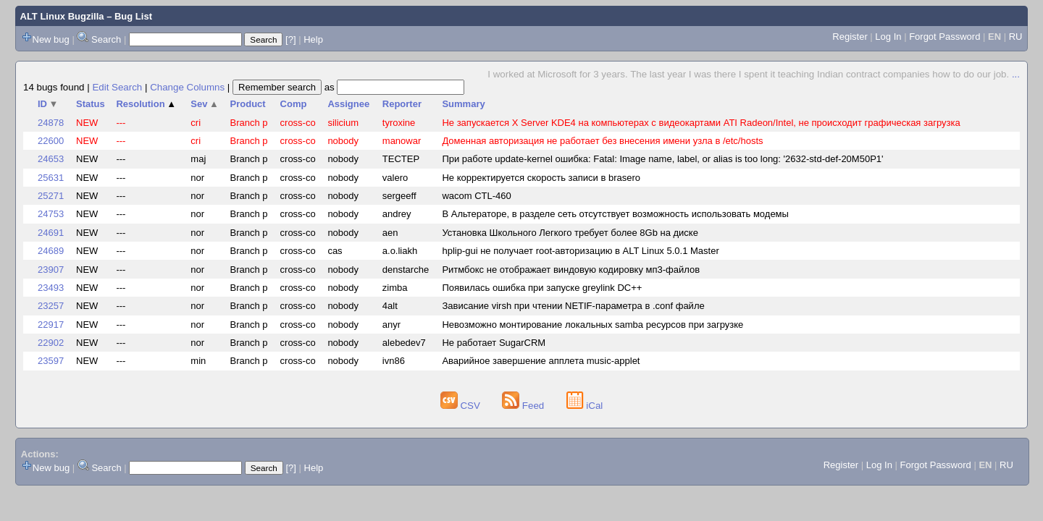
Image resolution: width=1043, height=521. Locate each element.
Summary (463, 103)
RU (1016, 36)
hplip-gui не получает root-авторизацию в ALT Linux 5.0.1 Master (580, 250)
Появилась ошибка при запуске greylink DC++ (542, 287)
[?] (290, 39)
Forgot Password (944, 36)
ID (48, 103)
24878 (51, 122)
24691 (51, 232)
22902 (51, 342)
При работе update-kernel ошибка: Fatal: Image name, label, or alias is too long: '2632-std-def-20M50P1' (662, 158)
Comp (293, 103)
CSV (461, 405)
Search (106, 39)
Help (313, 39)
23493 (51, 287)
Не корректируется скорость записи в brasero (541, 177)
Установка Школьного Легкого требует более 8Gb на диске (570, 232)
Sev (204, 103)
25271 (51, 195)
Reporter (402, 103)
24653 (51, 158)
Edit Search (117, 87)
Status (90, 103)
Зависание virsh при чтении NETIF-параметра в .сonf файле (573, 305)
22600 (51, 140)
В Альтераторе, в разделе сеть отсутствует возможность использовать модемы (615, 213)
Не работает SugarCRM (493, 342)
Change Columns (187, 87)
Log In (888, 36)
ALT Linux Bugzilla (62, 16)
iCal (584, 405)
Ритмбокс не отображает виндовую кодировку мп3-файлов (571, 269)
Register (849, 36)
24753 (51, 213)
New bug (51, 39)
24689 (51, 250)
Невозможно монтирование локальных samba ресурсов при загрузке (592, 324)
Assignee (348, 103)
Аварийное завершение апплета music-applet (541, 360)
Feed (524, 405)
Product (248, 103)
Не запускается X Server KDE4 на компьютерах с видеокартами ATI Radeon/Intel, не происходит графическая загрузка (701, 122)
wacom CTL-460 (476, 195)
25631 (51, 177)
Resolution (146, 103)
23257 (51, 305)
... (1016, 74)
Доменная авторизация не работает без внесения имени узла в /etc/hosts (602, 140)
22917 (51, 324)
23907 (51, 269)
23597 (51, 360)
